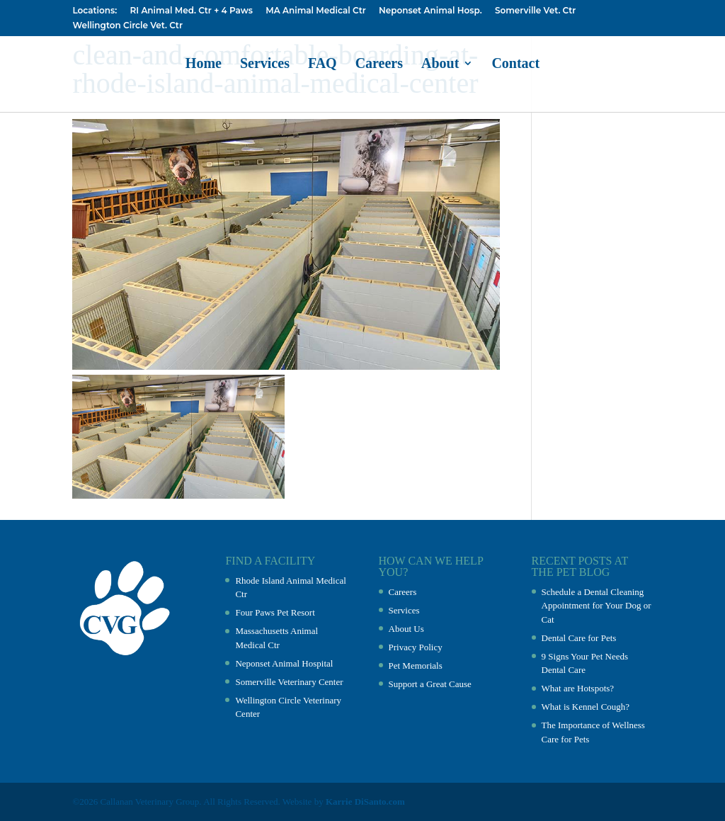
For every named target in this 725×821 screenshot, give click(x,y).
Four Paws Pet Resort (274, 612)
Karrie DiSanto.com (365, 801)
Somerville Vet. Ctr (535, 11)
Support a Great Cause (430, 684)
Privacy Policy (416, 647)
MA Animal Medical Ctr (316, 11)
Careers (379, 64)
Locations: (94, 11)
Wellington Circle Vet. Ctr (127, 25)
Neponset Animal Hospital (284, 663)
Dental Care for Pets (579, 638)
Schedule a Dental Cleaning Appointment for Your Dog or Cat (596, 606)
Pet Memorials (416, 665)
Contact (515, 64)
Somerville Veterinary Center (289, 681)
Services (265, 64)
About (440, 64)
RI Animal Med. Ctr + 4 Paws (191, 11)
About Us (406, 628)
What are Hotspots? (578, 688)
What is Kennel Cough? (586, 706)
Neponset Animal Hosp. (430, 11)
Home (203, 64)
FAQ (322, 64)
